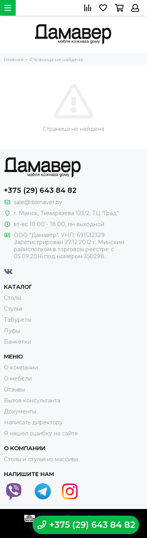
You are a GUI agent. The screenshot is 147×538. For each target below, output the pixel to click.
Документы (20, 411)
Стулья (13, 308)
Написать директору (33, 422)
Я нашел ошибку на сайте (41, 433)
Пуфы (12, 330)
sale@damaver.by (38, 202)
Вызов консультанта (32, 400)
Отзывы (14, 389)
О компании (21, 367)
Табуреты (17, 319)
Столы (12, 297)
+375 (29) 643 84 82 (40, 190)
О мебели (18, 378)
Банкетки (17, 341)
